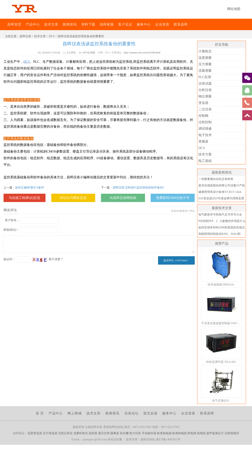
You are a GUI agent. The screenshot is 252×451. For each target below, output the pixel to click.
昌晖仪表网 (5, 24)
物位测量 (205, 96)
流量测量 (205, 70)
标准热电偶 (164, 433)
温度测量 (205, 57)
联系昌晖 (181, 24)
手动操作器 (149, 433)
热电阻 (201, 433)
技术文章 (40, 36)
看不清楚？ (47, 259)
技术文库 (51, 24)
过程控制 (205, 122)
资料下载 (88, 24)
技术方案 (205, 154)
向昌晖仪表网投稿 (123, 198)
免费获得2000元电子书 (172, 198)
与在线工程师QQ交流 (24, 198)
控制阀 (203, 115)
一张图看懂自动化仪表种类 (215, 179)
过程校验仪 (232, 433)
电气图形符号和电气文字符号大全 (220, 214)
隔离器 (114, 433)
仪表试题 (205, 83)
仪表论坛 (131, 413)
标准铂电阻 (179, 433)
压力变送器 (50, 433)
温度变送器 (34, 433)
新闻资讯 (70, 24)
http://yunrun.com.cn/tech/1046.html (142, 52)
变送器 (203, 103)
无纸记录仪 (65, 433)
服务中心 (144, 24)
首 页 (40, 413)
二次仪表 (205, 109)
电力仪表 (135, 433)
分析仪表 (205, 90)
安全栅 (124, 433)
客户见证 (125, 24)
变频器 (203, 141)
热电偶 (191, 433)
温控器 (93, 433)
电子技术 (205, 135)
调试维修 (205, 128)
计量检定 (205, 51)
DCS (51, 36)
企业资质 (162, 24)
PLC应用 (204, 77)
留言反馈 (150, 413)
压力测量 (205, 64)
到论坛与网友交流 (73, 198)
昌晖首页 (14, 24)
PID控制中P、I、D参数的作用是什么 (222, 221)
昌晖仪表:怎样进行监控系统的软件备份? (138, 187)
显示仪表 (104, 433)
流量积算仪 (80, 433)
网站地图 (233, 9)
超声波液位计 (215, 433)
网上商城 (75, 413)
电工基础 (205, 161)
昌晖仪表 (25, 36)
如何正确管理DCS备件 (29, 187)
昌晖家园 (107, 24)
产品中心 (33, 24)
